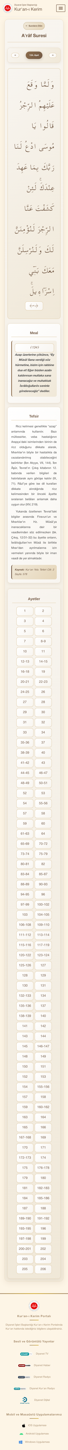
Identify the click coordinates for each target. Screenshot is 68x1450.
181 (25, 1188)
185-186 (43, 1198)
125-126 (25, 965)
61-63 (25, 833)
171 (43, 1147)
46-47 (43, 773)
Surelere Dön (34, 26)
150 (25, 1066)
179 (25, 1178)
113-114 (43, 935)
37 (43, 742)
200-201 (25, 1249)
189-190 (25, 1218)
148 (25, 1056)
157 (25, 1097)
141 (25, 1026)
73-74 (25, 854)
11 (43, 651)
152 (25, 1076)
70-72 (43, 844)
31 (25, 722)
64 (43, 833)
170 (25, 1147)
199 (43, 1238)
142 (43, 1026)
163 (25, 1117)
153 (43, 1076)
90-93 (43, 884)
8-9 (43, 641)
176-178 (43, 1168)
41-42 (25, 763)
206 (43, 1269)
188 (43, 1208)
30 (43, 712)
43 (43, 763)
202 (43, 1249)
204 (43, 1259)
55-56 (43, 803)
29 (25, 712)
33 (25, 732)
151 (43, 1066)
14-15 (43, 661)
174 (43, 1157)
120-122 (25, 955)
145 (25, 1046)
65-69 (25, 844)
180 (43, 1178)
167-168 (25, 1137)
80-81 (25, 864)
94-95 (25, 894)
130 (25, 985)
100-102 (43, 904)
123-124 (43, 955)
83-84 (25, 874)
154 (25, 1087)
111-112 (25, 935)
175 (25, 1168)
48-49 (25, 783)
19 (43, 671)
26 (43, 692)
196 (43, 1228)
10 (25, 651)
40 (43, 752)
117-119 (43, 945)
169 (43, 1137)
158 (43, 1097)
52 (25, 793)
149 (43, 1056)
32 (43, 722)
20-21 (25, 682)
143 (25, 1036)
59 (25, 823)
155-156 (43, 1087)
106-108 (25, 925)
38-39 (25, 752)
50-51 (43, 783)
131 (43, 985)
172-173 (25, 1157)
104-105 (43, 914)
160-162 (43, 1107)
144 (43, 1036)
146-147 (43, 1046)
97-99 (25, 904)
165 (25, 1127)
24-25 (25, 692)
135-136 (25, 1006)
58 (43, 813)
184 (25, 1198)
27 (25, 702)
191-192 (43, 1218)
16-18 (25, 671)
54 (25, 803)
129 (43, 975)
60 (43, 823)
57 (25, 813)
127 (43, 965)
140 (43, 1016)
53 (43, 793)
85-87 (43, 874)
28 (43, 702)
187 (25, 1208)
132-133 (25, 995)
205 (25, 1269)
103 (25, 914)
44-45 (25, 773)
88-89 (25, 884)
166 (43, 1127)
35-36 (25, 742)
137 (43, 1006)
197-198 (25, 1238)
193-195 (25, 1228)
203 (25, 1259)
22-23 (43, 682)
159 (25, 1107)
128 (25, 975)
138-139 (25, 1016)
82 (43, 864)
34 (43, 732)
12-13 (25, 661)
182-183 (43, 1188)
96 (43, 894)
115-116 (25, 945)
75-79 (43, 854)
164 (43, 1117)
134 (43, 995)
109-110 (43, 925)
